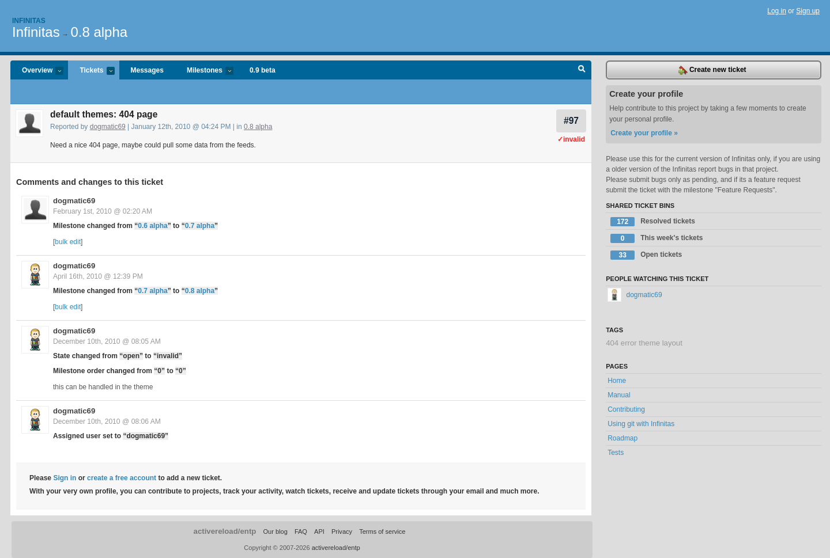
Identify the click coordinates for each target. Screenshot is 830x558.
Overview (36, 71)
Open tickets (646, 255)
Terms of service (382, 531)
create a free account (121, 478)
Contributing (626, 409)
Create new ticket (712, 70)
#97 (571, 121)
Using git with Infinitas (641, 424)
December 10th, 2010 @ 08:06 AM (107, 421)
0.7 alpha (199, 226)
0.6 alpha (152, 226)
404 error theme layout (644, 343)
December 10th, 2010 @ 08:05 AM (107, 341)
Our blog (275, 531)
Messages (147, 70)
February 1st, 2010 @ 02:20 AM (102, 211)
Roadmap (622, 438)
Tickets (91, 71)
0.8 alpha (98, 32)
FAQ (301, 531)
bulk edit (68, 242)
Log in (776, 11)
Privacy (341, 531)
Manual (619, 395)
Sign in (64, 478)
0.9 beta (263, 70)
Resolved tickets (652, 221)
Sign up (808, 11)
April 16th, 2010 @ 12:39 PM (98, 276)
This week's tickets (656, 238)
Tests (616, 453)
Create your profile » (644, 133)
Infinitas (29, 21)
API (319, 531)
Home (617, 381)
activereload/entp (225, 531)
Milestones (204, 71)
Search (581, 70)
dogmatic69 (108, 127)
